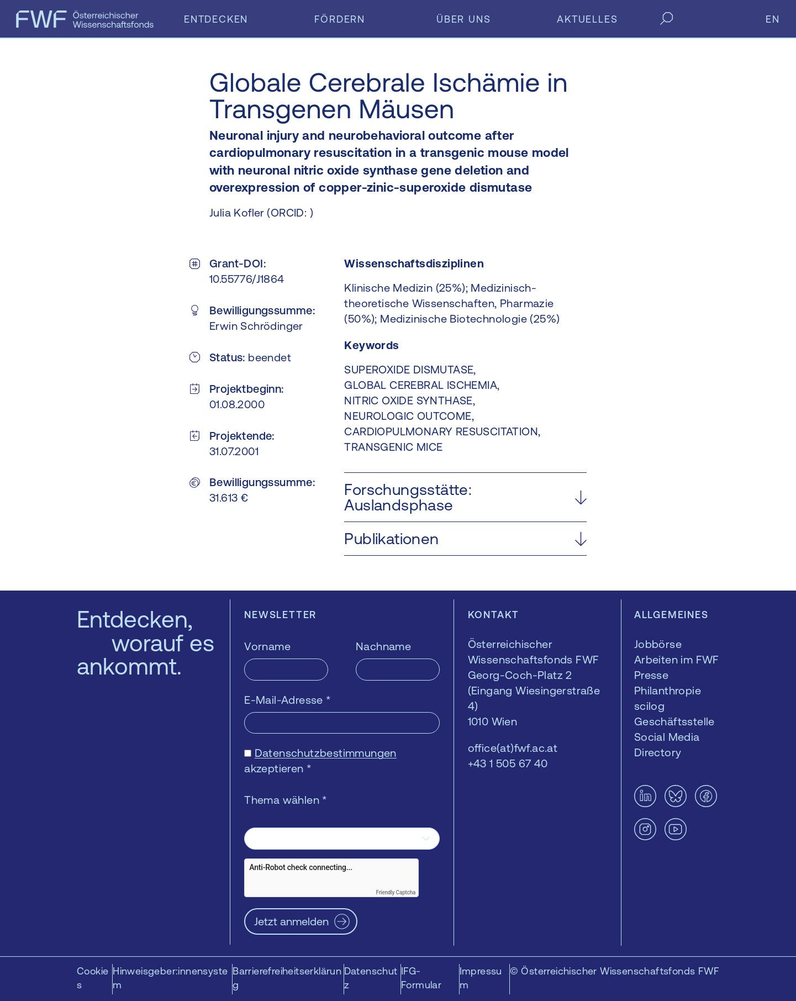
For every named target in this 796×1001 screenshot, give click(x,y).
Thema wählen (286, 799)
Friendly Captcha (395, 892)
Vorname (267, 646)
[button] (465, 497)
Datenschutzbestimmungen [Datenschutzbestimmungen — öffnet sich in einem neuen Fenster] (326, 752)
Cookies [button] (92, 978)
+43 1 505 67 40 (508, 763)
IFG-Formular (421, 978)
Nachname (383, 646)
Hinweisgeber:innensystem (170, 978)
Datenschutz (371, 978)
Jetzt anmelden (291, 921)
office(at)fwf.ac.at (513, 747)
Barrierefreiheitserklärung (287, 978)
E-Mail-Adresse (287, 699)
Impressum (481, 978)
